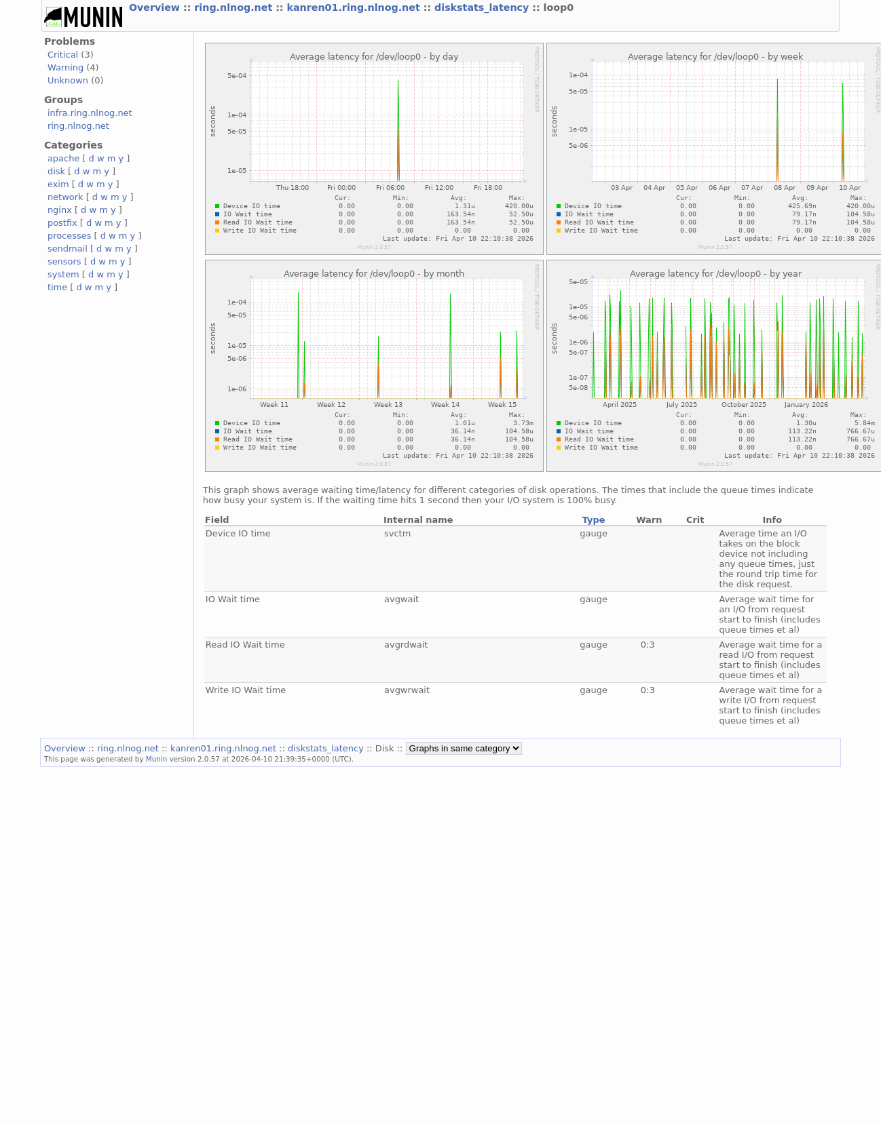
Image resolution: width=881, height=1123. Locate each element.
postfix (62, 223)
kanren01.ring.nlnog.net (355, 7)
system (63, 274)
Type (593, 520)
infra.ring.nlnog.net (90, 113)
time (57, 287)
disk (56, 171)
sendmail (68, 248)
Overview (156, 7)
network (65, 197)
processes (70, 236)
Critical (63, 55)
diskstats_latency (483, 7)
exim (58, 184)
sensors (64, 261)
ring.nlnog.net (235, 7)
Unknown (68, 80)
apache (63, 158)
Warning (65, 67)
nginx (60, 210)
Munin (157, 759)
